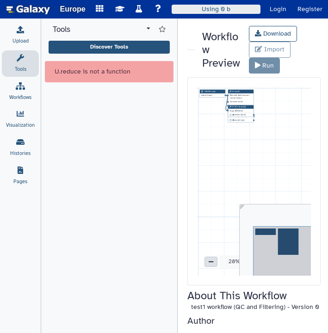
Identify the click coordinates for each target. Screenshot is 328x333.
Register (309, 9)
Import (269, 49)
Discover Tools (109, 46)
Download (273, 33)
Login (278, 9)
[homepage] (28, 9)
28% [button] (234, 261)
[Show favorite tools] (162, 30)
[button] (210, 262)
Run (264, 65)
